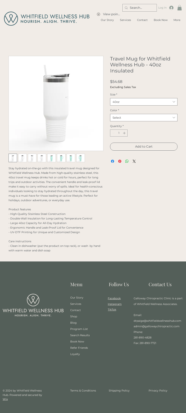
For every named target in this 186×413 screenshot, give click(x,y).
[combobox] (143, 102)
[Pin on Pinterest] (119, 161)
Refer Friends (79, 347)
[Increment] (124, 133)
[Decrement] (113, 133)
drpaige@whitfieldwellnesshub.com (157, 320)
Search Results (80, 335)
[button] (179, 7)
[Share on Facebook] (112, 161)
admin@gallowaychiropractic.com (157, 326)
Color (114, 110)
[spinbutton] (118, 133)
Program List (79, 329)
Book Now (77, 341)
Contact (75, 310)
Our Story (76, 297)
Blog (73, 322)
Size (113, 94)
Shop (73, 316)
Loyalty (75, 354)
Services (75, 304)
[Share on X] (134, 161)
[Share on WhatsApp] (127, 161)
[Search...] (139, 7)
